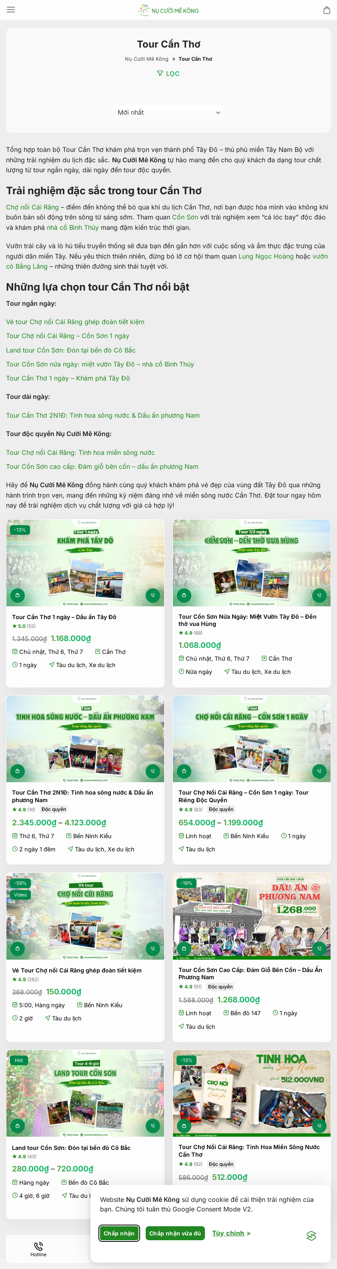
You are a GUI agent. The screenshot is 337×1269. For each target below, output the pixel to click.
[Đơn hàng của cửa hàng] (168, 113)
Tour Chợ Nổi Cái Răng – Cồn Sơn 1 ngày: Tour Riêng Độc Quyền (244, 796)
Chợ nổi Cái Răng (32, 207)
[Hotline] (38, 1249)
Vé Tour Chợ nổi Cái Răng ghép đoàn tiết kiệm (77, 970)
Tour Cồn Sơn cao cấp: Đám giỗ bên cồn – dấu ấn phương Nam (102, 466)
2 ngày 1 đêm (37, 849)
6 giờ (43, 1195)
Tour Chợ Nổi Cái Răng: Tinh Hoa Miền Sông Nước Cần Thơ (249, 1150)
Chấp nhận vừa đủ (175, 1233)
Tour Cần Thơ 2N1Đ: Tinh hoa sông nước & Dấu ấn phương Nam (103, 415)
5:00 (25, 1005)
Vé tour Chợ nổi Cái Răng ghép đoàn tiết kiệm (75, 322)
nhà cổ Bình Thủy (73, 227)
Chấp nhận (119, 1233)
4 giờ (26, 1195)
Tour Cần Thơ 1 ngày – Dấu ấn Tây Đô (64, 617)
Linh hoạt (198, 836)
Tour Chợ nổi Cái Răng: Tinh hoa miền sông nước (80, 452)
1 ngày (28, 664)
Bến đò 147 (246, 1013)
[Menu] (11, 10)
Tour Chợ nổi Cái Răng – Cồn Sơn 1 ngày (67, 336)
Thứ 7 (75, 651)
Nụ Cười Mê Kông (146, 59)
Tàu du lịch (71, 664)
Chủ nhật (32, 651)
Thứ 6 (56, 651)
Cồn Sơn (185, 217)
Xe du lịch (102, 664)
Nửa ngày (199, 671)
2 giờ (26, 1018)
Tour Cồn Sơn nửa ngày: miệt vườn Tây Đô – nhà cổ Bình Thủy (100, 364)
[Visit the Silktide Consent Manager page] (311, 1236)
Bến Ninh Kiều (92, 836)
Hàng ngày (50, 1005)
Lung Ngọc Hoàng (266, 256)
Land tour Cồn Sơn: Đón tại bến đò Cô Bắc (71, 350)
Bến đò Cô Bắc (88, 1182)
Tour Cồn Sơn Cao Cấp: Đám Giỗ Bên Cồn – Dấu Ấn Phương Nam (250, 973)
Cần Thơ (114, 651)
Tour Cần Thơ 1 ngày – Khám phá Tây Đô (68, 378)
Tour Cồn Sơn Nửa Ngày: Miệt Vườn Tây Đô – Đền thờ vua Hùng (248, 620)
